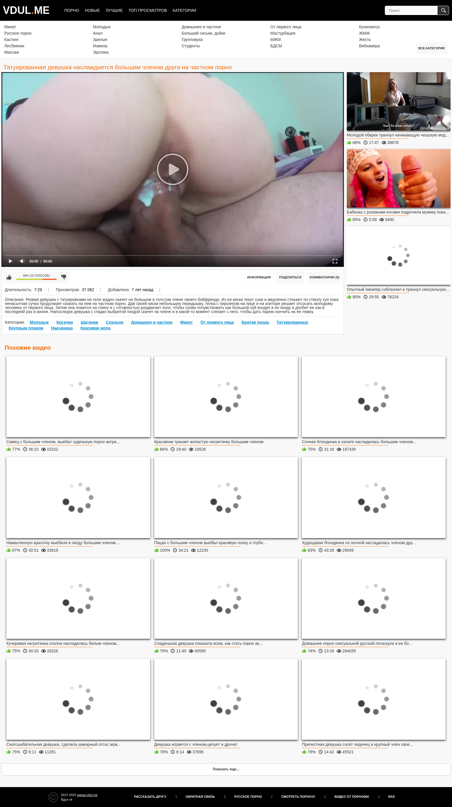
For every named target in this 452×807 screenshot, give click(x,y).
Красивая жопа (95, 328)
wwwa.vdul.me (87, 795)
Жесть (365, 39)
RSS (391, 796)
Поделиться (290, 277)
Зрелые (100, 39)
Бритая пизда (255, 322)
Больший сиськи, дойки (203, 33)
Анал (98, 33)
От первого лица (286, 27)
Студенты (191, 46)
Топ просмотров (148, 10)
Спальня (114, 322)
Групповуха (192, 39)
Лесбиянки (14, 46)
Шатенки (89, 322)
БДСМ (276, 46)
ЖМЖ (364, 33)
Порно (71, 10)
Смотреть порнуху (298, 796)
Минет (10, 27)
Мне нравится (9, 277)
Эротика (101, 52)
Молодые (102, 27)
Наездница (62, 328)
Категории (184, 10)
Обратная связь (200, 796)
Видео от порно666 (351, 796)
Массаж (11, 52)
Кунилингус (369, 27)
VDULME (26, 10)
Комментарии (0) (325, 277)
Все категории (431, 48)
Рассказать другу (150, 796)
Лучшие (114, 10)
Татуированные (292, 322)
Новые (92, 10)
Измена (100, 46)
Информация (259, 277)
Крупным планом (26, 328)
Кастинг (11, 39)
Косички (64, 322)
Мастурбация (282, 33)
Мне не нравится (63, 277)
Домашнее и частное (201, 27)
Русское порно (18, 33)
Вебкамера (369, 46)
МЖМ (275, 39)
